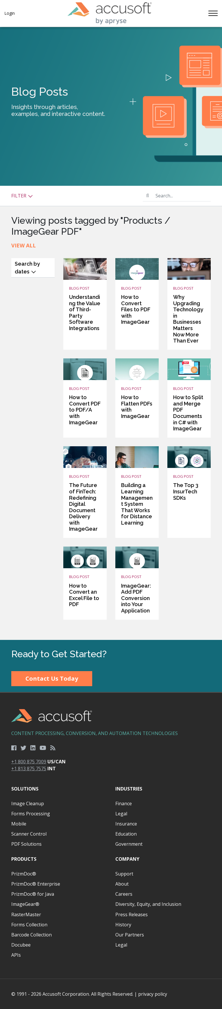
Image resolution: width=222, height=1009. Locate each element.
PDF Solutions (26, 844)
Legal (121, 813)
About (122, 884)
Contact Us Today (51, 678)
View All (23, 245)
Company (127, 859)
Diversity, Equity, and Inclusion (148, 904)
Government (129, 844)
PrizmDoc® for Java (32, 894)
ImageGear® (25, 904)
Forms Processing (30, 813)
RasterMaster (26, 914)
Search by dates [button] (27, 268)
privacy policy (152, 994)
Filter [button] (22, 195)
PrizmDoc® (23, 874)
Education (126, 834)
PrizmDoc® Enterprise (35, 884)
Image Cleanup (27, 803)
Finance (123, 803)
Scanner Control (29, 834)
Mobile (18, 824)
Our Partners (129, 935)
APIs (16, 955)
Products (23, 859)
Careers (123, 894)
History (123, 924)
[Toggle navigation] (213, 13)
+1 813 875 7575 (28, 768)
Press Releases (131, 914)
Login (9, 13)
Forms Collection (29, 924)
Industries (128, 789)
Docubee (21, 945)
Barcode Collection (31, 935)
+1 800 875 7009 (28, 761)
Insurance (126, 824)
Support (124, 874)
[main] (111, 333)
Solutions (24, 789)
